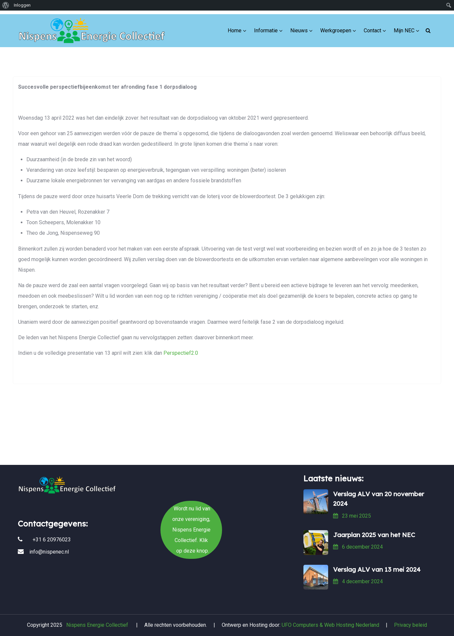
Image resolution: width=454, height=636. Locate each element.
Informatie (266, 26)
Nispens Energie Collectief (97, 625)
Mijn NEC (404, 26)
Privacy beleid (410, 625)
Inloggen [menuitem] (22, 5)
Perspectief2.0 (180, 353)
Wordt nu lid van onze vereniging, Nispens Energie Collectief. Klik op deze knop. (227, 440)
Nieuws (299, 26)
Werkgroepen (335, 26)
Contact (372, 26)
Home (234, 26)
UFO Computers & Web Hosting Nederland (330, 625)
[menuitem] (6, 5)
